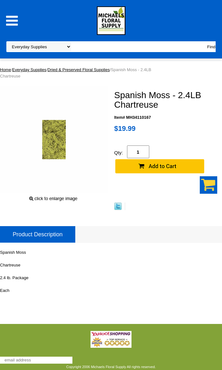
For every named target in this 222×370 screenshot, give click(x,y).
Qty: (118, 152)
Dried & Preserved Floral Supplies (79, 69)
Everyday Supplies (29, 69)
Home (5, 69)
